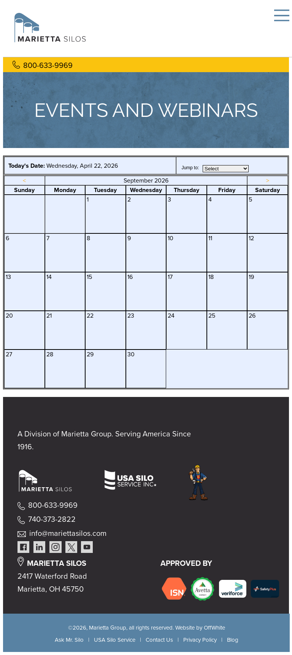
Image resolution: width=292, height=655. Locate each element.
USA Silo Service (114, 640)
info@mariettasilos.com (67, 533)
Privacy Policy (200, 640)
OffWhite (214, 628)
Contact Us (159, 640)
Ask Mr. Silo (69, 640)
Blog (232, 640)
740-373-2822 (52, 519)
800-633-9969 (48, 65)
